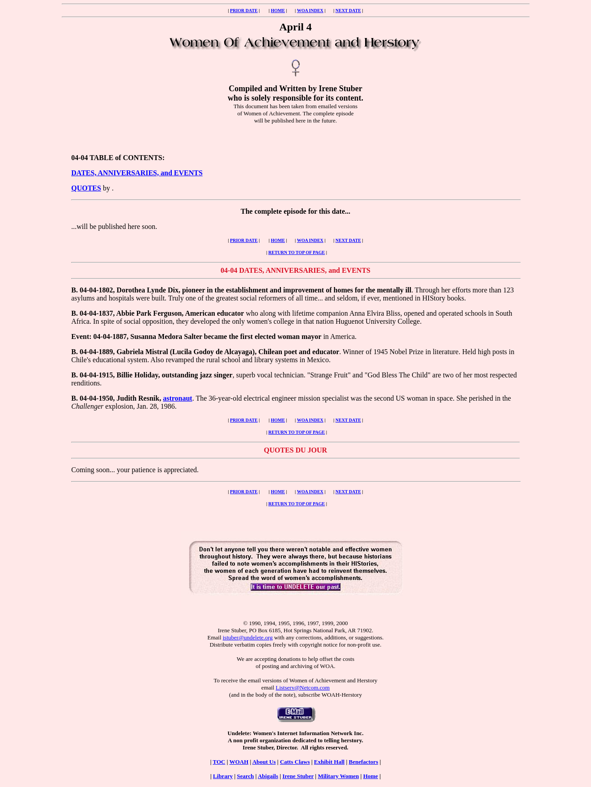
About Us (264, 761)
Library (223, 776)
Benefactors (363, 761)
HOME (278, 10)
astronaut (177, 398)
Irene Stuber (298, 776)
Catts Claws (295, 761)
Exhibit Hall (329, 761)
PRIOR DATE (244, 10)
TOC (219, 761)
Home (370, 776)
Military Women (338, 776)
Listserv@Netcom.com (303, 687)
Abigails (268, 776)
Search (245, 776)
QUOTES (86, 188)
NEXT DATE (348, 10)
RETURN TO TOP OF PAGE (296, 252)
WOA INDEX (310, 10)
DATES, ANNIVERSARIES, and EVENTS (137, 173)
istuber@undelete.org (248, 637)
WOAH (239, 761)
